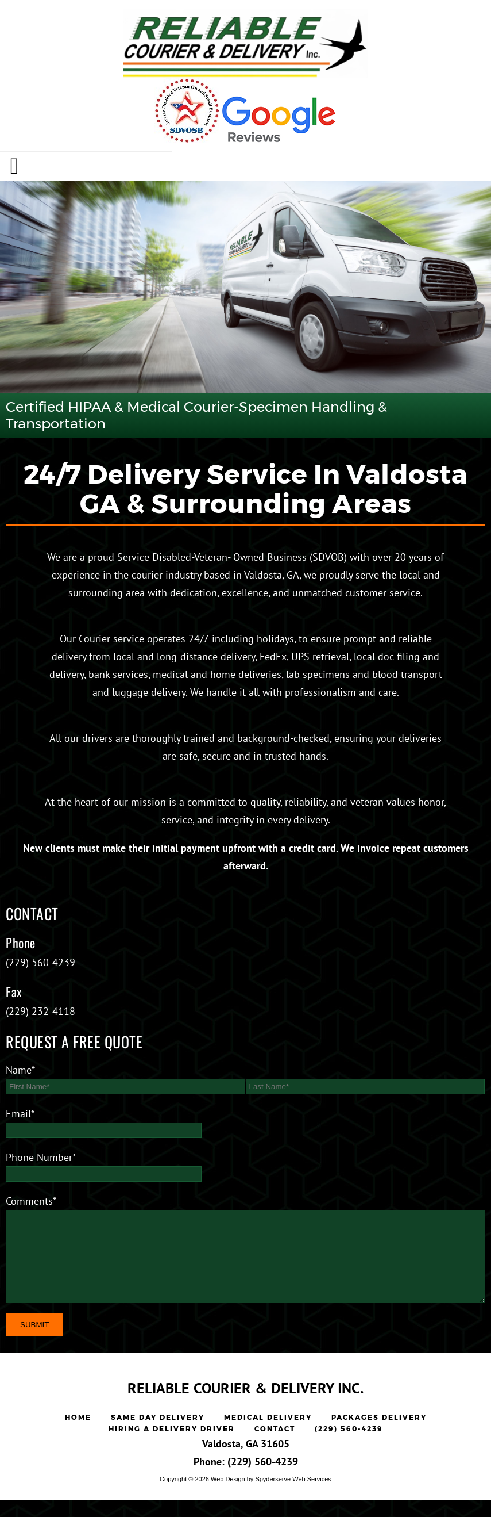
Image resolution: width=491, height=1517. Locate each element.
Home (78, 1434)
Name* (20, 1070)
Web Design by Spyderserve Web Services (271, 1496)
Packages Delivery (379, 1434)
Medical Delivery (268, 1434)
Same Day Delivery (157, 1434)
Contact (274, 1446)
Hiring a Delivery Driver (172, 1446)
